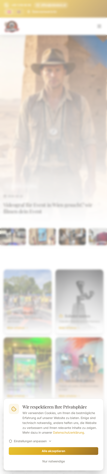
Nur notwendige (53, 461)
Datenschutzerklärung (68, 432)
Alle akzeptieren (53, 451)
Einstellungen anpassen (30, 441)
